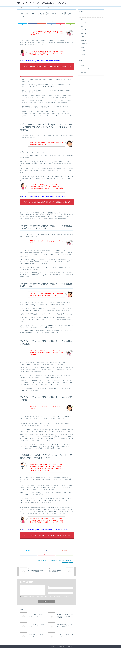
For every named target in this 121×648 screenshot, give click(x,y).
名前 (49, 586)
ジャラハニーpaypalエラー (65, 560)
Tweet (28, 550)
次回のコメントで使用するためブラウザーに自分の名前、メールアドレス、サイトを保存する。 (47, 596)
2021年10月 (84, 44)
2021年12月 (84, 37)
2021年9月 (83, 47)
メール (50, 591)
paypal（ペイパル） (86, 69)
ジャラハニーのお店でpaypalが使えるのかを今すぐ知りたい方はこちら (40, 61)
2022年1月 (83, 33)
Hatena (28, 554)
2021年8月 (83, 51)
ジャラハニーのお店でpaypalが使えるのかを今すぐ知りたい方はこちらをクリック (44, 196)
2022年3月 (83, 26)
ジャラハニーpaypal (36, 560)
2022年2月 (83, 30)
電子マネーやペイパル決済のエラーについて (42, 3)
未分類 (82, 65)
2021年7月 (83, 54)
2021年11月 (83, 40)
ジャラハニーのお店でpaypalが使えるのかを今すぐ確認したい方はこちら (47, 67)
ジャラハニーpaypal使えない (50, 560)
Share (46, 550)
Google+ (64, 550)
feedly (65, 554)
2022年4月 (83, 23)
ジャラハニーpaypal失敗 (67, 562)
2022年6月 (83, 16)
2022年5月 (83, 19)
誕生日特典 (83, 72)
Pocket (46, 554)
